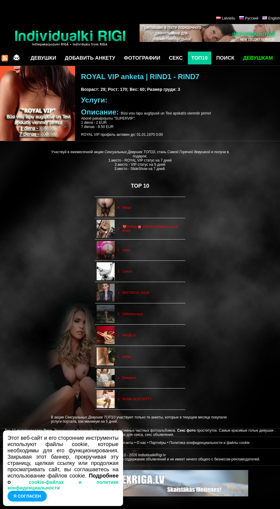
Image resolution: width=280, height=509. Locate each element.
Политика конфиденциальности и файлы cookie (209, 443)
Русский (251, 18)
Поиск (225, 58)
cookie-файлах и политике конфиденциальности (63, 485)
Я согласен (27, 496)
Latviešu (228, 18)
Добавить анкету (90, 58)
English (274, 18)
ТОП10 (199, 58)
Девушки (43, 58)
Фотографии (142, 58)
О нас (141, 443)
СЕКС (176, 58)
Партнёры (157, 443)
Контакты (125, 443)
